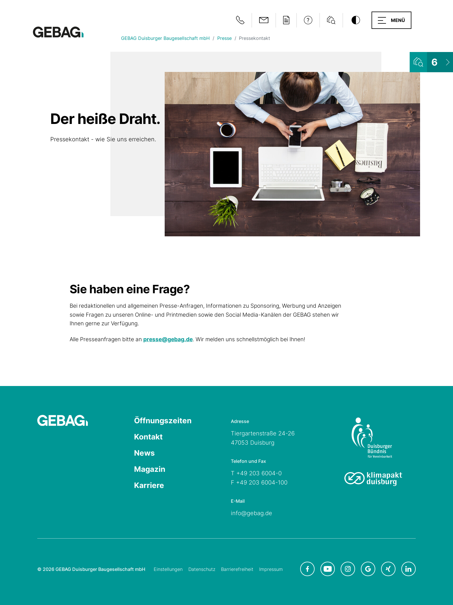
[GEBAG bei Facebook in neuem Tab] (307, 569)
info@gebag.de (251, 513)
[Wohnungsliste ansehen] (431, 62)
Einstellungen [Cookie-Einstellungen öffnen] (168, 569)
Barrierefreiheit (237, 569)
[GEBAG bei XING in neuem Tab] (388, 569)
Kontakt (148, 436)
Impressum (271, 569)
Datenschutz (201, 569)
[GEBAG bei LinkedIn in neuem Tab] (408, 569)
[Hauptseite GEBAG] (58, 31)
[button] (391, 20)
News (144, 452)
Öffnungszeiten (163, 420)
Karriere (149, 485)
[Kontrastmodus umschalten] (356, 20)
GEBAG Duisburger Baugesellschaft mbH (165, 38)
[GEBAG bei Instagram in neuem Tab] (347, 569)
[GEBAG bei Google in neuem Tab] (368, 569)
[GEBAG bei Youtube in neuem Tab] (327, 569)
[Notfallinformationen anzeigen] (240, 20)
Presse (224, 38)
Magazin (149, 469)
